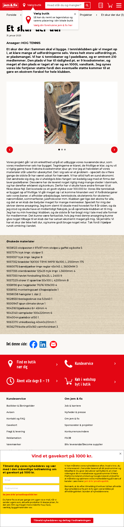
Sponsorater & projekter (79, 425)
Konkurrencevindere (77, 431)
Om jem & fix (72, 418)
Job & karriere (73, 405)
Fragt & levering (15, 431)
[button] (59, 149)
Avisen (10, 412)
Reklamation (13, 438)
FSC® (68, 438)
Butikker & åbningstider (20, 405)
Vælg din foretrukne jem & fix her (53, 25)
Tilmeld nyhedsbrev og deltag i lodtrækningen (62, 520)
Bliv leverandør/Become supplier (84, 444)
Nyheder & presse (75, 412)
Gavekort (11, 425)
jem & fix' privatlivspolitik (96, 481)
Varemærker (13, 444)
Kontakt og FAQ (15, 418)
